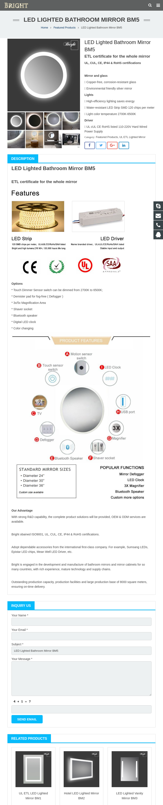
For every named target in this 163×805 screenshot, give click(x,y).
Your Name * (19, 617)
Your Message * (21, 661)
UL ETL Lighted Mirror (132, 139)
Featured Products (64, 29)
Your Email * (19, 632)
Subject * (17, 647)
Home (44, 29)
